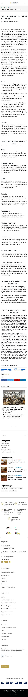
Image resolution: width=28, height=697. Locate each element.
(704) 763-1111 (8, 548)
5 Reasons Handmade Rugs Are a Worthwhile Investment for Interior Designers (13, 409)
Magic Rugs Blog (5, 445)
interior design (18, 488)
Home (2, 7)
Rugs (11, 488)
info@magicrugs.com (8, 556)
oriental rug (6, 374)
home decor (13, 490)
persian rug (4, 490)
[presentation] (12, 660)
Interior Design (5, 443)
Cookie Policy (13, 691)
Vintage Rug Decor (6, 449)
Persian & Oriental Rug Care (8, 452)
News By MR (8, 7)
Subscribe (5, 666)
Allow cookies (14, 694)
